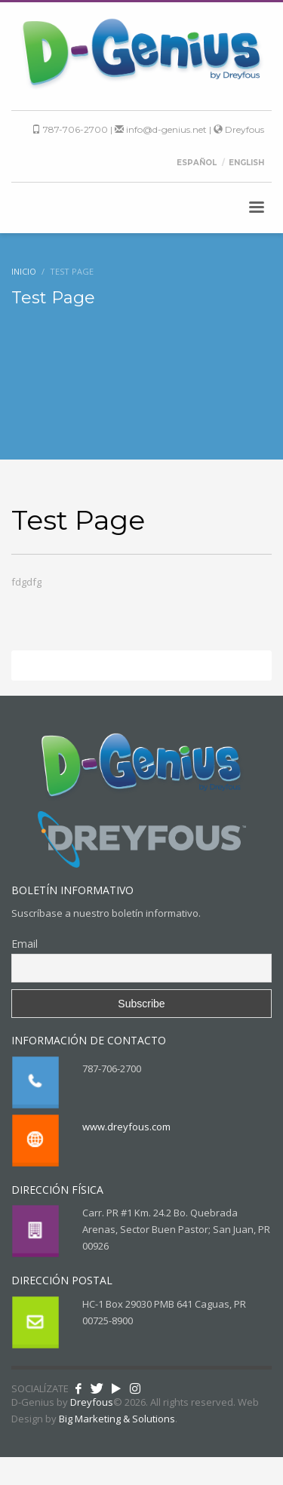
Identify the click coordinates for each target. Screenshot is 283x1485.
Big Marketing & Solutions (117, 1418)
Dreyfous (239, 129)
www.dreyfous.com (126, 1126)
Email (24, 943)
